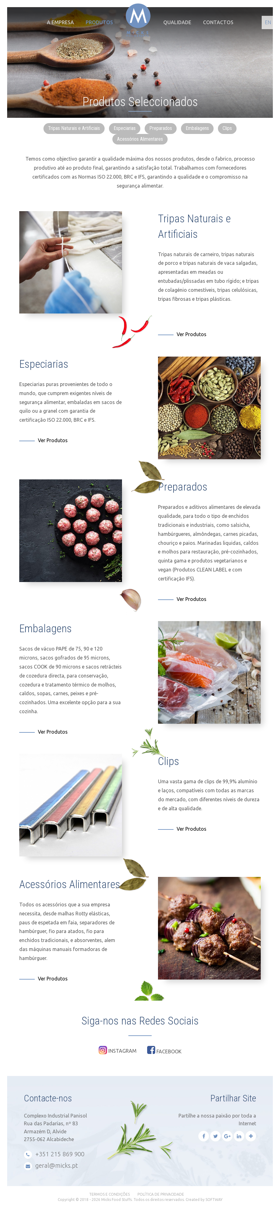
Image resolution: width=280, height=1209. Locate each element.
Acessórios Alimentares (140, 139)
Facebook (164, 1050)
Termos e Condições (109, 1194)
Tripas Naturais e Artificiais (74, 128)
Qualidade (177, 22)
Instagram (118, 1050)
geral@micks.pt (51, 1166)
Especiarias (125, 128)
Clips (227, 128)
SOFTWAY (214, 1200)
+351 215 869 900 (54, 1154)
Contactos (218, 22)
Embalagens (197, 128)
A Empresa (60, 22)
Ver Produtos (191, 334)
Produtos (99, 22)
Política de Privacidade (161, 1194)
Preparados (160, 128)
